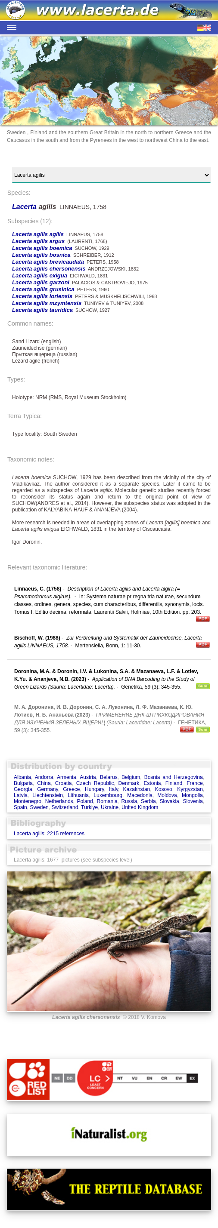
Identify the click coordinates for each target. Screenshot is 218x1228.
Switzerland (64, 807)
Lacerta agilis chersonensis (49, 268)
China (43, 783)
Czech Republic (95, 783)
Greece (71, 789)
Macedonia (140, 795)
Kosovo (163, 789)
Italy (113, 789)
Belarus (109, 777)
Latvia (21, 795)
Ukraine (109, 807)
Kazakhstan (136, 789)
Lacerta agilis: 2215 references (49, 834)
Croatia (63, 783)
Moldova (167, 795)
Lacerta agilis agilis (38, 234)
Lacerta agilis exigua (39, 275)
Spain (20, 807)
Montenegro (27, 801)
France (194, 783)
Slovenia (193, 801)
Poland (85, 801)
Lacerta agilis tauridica (42, 310)
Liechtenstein (47, 795)
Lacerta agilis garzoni (40, 282)
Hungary (94, 789)
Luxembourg (107, 795)
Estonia (152, 783)
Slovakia (169, 801)
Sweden (39, 807)
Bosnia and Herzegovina (173, 777)
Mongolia (192, 795)
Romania (107, 801)
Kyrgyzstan (189, 789)
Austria (88, 777)
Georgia (23, 789)
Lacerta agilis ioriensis (42, 296)
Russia (129, 801)
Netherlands (59, 801)
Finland (173, 783)
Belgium (130, 777)
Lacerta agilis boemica (42, 248)
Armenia (66, 777)
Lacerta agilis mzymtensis (46, 303)
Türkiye (89, 807)
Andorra (44, 777)
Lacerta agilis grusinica (43, 289)
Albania (22, 777)
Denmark (129, 783)
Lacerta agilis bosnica (41, 255)
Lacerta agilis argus (38, 241)
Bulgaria (23, 783)
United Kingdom (139, 807)
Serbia (148, 801)
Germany (47, 789)
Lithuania (78, 795)
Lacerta (25, 206)
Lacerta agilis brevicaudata (48, 262)
